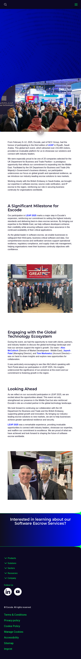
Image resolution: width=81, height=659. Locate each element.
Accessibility (11, 637)
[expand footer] (5, 558)
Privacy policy (12, 620)
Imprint (8, 648)
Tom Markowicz (44, 353)
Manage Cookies (13, 631)
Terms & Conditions (15, 614)
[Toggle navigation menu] (76, 5)
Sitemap (9, 643)
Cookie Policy (12, 626)
